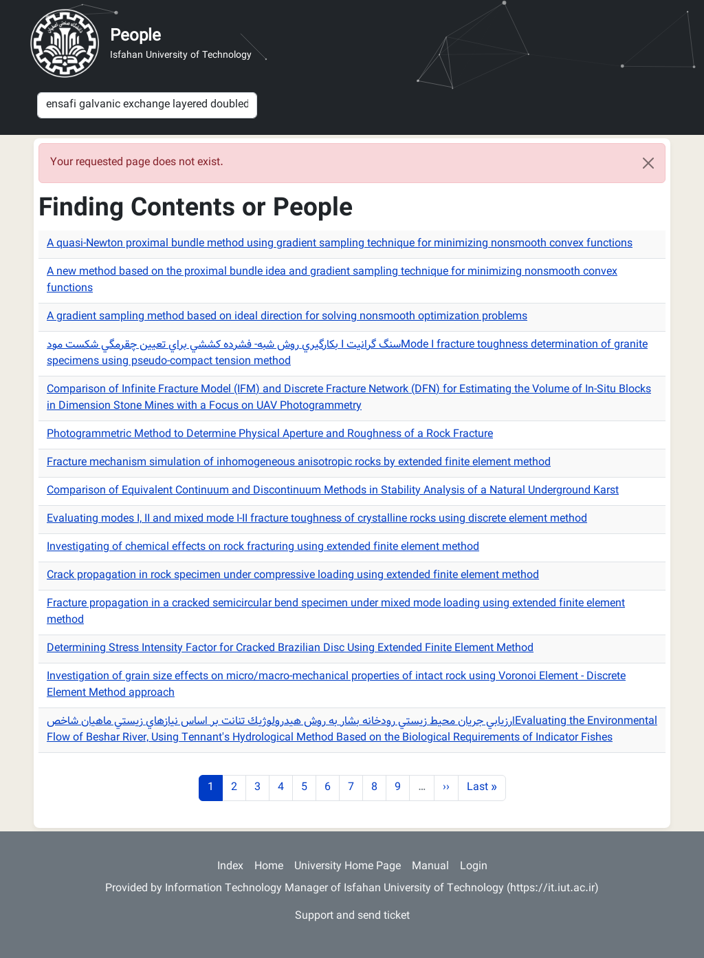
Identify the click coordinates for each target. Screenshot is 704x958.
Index (230, 866)
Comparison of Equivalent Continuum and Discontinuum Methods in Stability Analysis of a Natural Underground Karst (333, 491)
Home (268, 866)
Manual (430, 866)
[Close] (648, 163)
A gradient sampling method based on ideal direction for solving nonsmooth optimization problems (287, 317)
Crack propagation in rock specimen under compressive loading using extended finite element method (293, 575)
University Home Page (347, 866)
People (135, 36)
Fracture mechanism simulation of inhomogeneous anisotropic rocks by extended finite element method (299, 462)
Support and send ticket (352, 916)
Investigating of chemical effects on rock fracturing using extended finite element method (263, 547)
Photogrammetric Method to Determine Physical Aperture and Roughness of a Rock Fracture (270, 434)
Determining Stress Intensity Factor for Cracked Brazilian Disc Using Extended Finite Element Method (290, 648)
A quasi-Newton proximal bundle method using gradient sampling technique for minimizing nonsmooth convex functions (339, 244)
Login (473, 866)
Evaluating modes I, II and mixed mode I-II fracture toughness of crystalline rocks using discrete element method (317, 519)
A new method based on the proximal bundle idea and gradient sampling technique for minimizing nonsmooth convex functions (332, 280)
